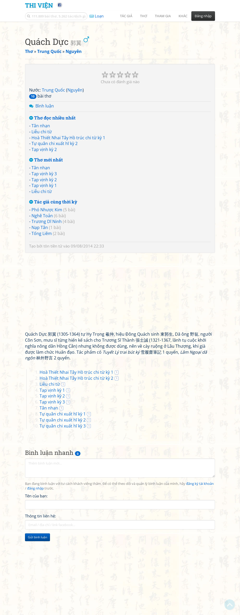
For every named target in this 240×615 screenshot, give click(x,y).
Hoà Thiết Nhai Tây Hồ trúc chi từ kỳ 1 (68, 211)
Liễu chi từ (41, 205)
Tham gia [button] (163, 16)
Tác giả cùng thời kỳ (53, 275)
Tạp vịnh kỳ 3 (44, 247)
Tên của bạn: (36, 568)
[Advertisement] (120, 61)
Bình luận (44, 179)
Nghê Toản (42, 289)
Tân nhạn (40, 199)
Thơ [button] (143, 16)
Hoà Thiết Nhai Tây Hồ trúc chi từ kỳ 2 (76, 451)
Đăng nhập (203, 16)
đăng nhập (35, 561)
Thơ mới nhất (46, 233)
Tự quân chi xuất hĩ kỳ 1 (63, 487)
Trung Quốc (53, 163)
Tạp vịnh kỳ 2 (44, 222)
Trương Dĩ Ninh (46, 294)
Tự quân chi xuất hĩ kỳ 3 (63, 499)
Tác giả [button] (126, 16)
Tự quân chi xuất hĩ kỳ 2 (54, 216)
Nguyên (75, 163)
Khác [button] (183, 16)
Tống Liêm (41, 306)
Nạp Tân (39, 300)
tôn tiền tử (52, 319)
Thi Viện (39, 5)
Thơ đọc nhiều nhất (52, 191)
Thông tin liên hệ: (40, 589)
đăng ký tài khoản (200, 556)
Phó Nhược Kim (46, 283)
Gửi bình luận (37, 610)
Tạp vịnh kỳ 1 (44, 258)
